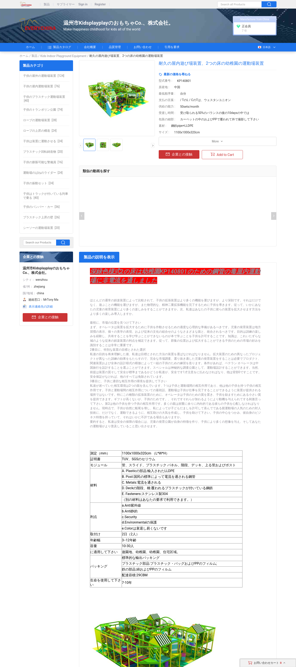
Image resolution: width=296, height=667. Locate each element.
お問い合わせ (143, 47)
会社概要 (90, 47)
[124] (43, 75)
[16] (43, 162)
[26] (41, 217)
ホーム (30, 47)
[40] (44, 98)
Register (100, 4)
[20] (43, 151)
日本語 (264, 47)
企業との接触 (45, 317)
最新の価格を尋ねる (177, 74)
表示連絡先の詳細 (41, 306)
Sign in (83, 4)
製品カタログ (59, 47)
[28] (40, 120)
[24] (40, 130)
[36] (41, 206)
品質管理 (115, 47)
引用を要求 (171, 47)
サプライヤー (66, 4)
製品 (47, 4)
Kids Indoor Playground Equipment (63, 56)
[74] (43, 109)
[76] (41, 86)
